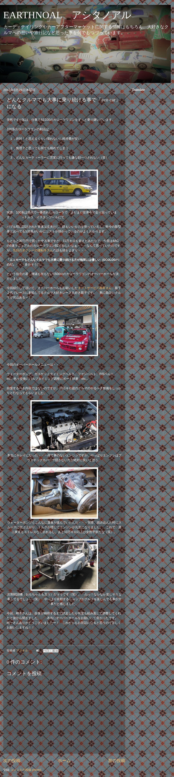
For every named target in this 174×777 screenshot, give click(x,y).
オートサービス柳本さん (95, 288)
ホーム (64, 760)
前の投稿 (116, 760)
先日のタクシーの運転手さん (33, 250)
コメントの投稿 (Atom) (26, 769)
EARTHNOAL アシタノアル (67, 15)
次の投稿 (11, 760)
